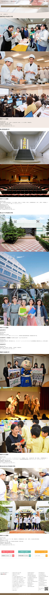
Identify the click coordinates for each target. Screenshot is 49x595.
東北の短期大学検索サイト (8, 1)
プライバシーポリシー (16, 587)
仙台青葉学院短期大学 (42, 575)
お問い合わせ (15, 590)
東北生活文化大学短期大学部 (43, 576)
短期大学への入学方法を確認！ (17, 586)
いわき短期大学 (41, 581)
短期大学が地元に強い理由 (17, 572)
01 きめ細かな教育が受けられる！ (18, 576)
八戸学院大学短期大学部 (32, 576)
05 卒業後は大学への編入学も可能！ (18, 581)
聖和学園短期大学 (42, 572)
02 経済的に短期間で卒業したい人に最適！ (19, 577)
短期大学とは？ (15, 575)
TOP (1, 14)
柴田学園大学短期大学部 (32, 575)
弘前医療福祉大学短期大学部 (32, 577)
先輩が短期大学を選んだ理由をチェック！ (19, 585)
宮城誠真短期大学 (42, 577)
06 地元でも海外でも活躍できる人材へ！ (19, 582)
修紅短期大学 (30, 585)
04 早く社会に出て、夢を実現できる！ (19, 580)
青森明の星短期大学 (31, 572)
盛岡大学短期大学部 (31, 586)
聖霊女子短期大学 (31, 580)
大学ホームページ (6, 209)
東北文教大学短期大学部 (43, 580)
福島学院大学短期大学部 (43, 585)
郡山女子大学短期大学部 (43, 582)
